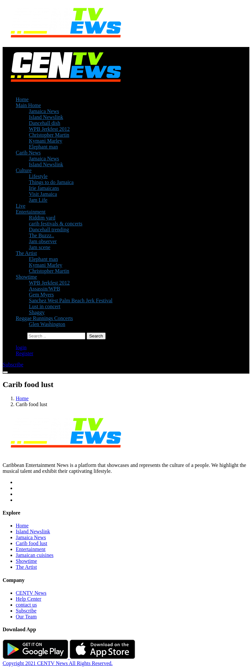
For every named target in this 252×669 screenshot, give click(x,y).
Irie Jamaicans (44, 188)
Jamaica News (44, 111)
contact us (26, 605)
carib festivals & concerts (55, 223)
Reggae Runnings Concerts (44, 318)
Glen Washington (47, 324)
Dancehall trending (49, 229)
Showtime (26, 277)
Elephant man (43, 147)
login (21, 347)
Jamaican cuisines (34, 555)
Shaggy (37, 312)
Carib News (28, 152)
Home (22, 99)
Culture (24, 170)
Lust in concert (44, 306)
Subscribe (26, 610)
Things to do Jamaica (51, 182)
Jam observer (43, 241)
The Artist (26, 253)
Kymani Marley (45, 141)
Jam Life (38, 200)
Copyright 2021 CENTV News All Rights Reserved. (58, 663)
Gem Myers (41, 294)
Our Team (26, 616)
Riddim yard (42, 217)
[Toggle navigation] (5, 372)
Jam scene (39, 247)
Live (20, 206)
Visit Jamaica (43, 194)
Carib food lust (31, 543)
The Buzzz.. (41, 235)
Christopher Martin (49, 135)
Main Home (28, 105)
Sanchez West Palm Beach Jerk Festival (71, 300)
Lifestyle (38, 176)
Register (24, 353)
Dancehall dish (44, 123)
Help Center (28, 599)
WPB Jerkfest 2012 (49, 129)
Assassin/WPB (44, 288)
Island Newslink (46, 117)
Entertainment (31, 212)
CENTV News (31, 593)
